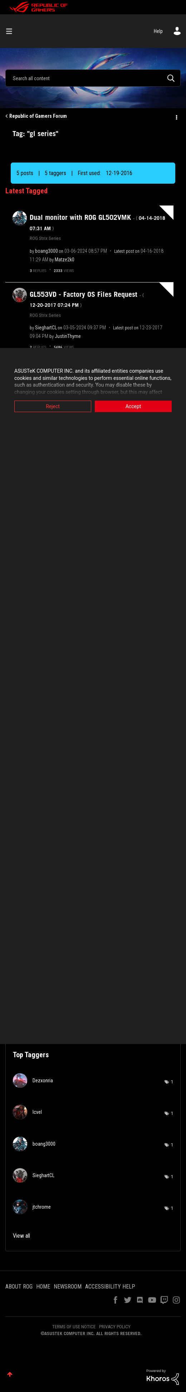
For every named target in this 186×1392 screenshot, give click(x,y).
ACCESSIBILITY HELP (110, 1286)
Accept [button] (133, 406)
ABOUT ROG (19, 1286)
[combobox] (93, 78)
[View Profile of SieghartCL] (46, 327)
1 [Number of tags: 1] (172, 1081)
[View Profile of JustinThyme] (68, 336)
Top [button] (10, 1374)
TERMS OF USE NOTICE (74, 1326)
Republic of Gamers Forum (38, 116)
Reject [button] (53, 406)
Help (158, 31)
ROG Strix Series (45, 238)
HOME (43, 1286)
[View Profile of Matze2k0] (64, 259)
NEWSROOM (68, 1286)
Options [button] (176, 116)
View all (21, 1235)
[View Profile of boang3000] (46, 251)
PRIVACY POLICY (115, 1326)
